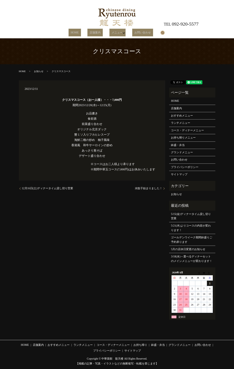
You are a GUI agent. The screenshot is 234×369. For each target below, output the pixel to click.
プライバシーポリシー (184, 167)
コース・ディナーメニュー (187, 130)
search (156, 33)
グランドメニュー (182, 152)
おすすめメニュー (182, 115)
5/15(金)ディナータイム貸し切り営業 (191, 216)
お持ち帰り (140, 344)
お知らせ (38, 71)
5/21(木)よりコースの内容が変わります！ (191, 227)
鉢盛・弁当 (178, 145)
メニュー (113, 32)
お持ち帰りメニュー (183, 137)
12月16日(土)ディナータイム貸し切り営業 (47, 188)
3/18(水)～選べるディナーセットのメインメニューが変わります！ (191, 258)
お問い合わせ (137, 32)
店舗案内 (95, 32)
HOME (79, 32)
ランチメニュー (180, 122)
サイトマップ (179, 174)
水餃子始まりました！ (148, 188)
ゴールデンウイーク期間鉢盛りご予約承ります (191, 239)
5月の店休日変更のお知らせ (188, 249)
